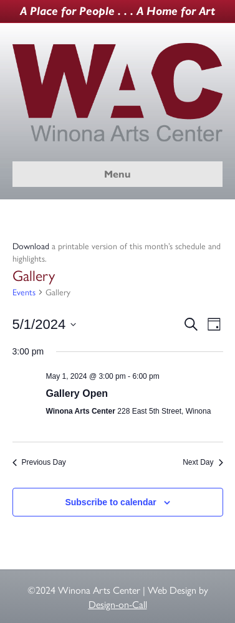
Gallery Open (77, 393)
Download (30, 245)
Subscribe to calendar (110, 502)
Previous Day (39, 462)
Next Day (203, 462)
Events (24, 292)
